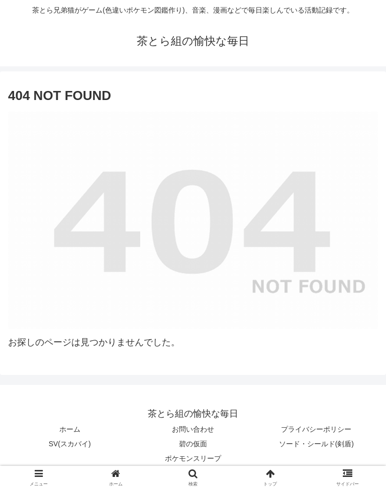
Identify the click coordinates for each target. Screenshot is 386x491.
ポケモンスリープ (193, 458)
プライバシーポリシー (316, 429)
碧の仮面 (193, 444)
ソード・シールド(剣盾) (316, 444)
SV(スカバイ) (70, 444)
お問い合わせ (193, 429)
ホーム (69, 429)
